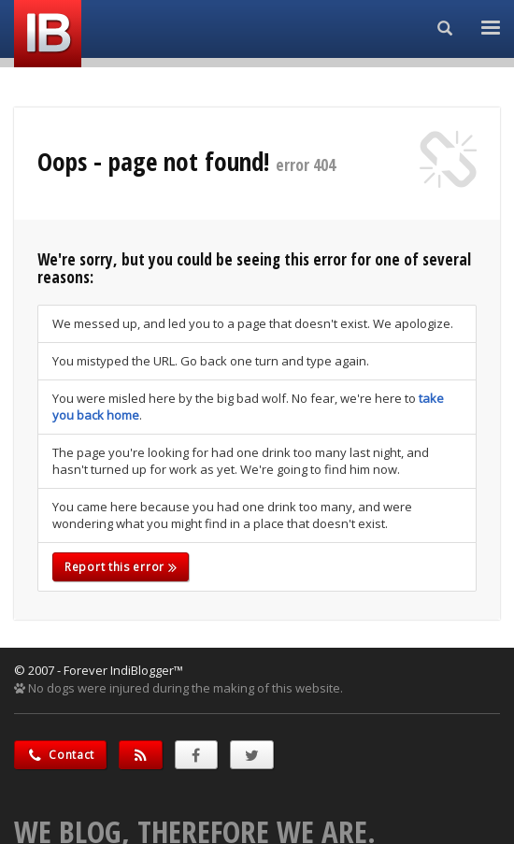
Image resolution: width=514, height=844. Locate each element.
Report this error (120, 567)
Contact (60, 755)
